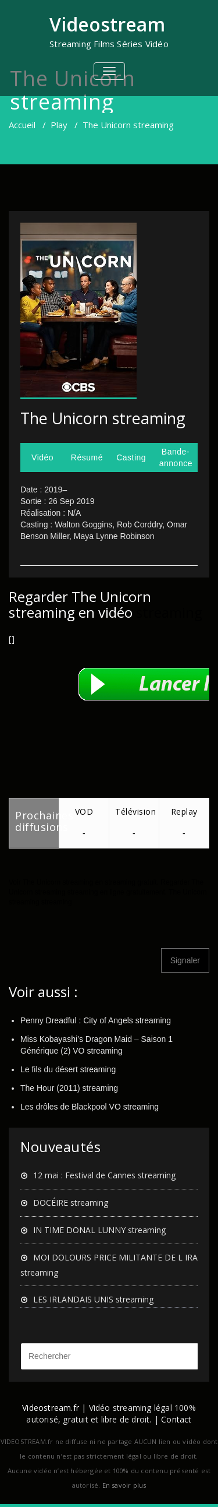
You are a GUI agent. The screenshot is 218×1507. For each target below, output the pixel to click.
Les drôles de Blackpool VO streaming (89, 1106)
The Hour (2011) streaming (69, 1088)
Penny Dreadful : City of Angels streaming (95, 1020)
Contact (176, 1419)
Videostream (107, 24)
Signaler (185, 960)
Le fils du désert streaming (68, 1069)
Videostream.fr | (54, 1407)
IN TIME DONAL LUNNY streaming (99, 1229)
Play (59, 125)
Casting (131, 457)
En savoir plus (124, 1485)
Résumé (87, 457)
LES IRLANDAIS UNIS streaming (93, 1299)
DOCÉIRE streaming (70, 1202)
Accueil (22, 125)
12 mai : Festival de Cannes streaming (104, 1175)
